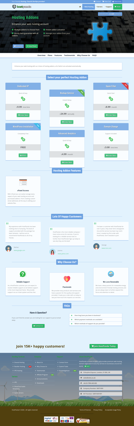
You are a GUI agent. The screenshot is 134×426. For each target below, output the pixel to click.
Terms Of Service (85, 410)
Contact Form (63, 362)
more (87, 366)
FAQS (94, 55)
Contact (97, 1)
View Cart (106, 1)
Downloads (39, 383)
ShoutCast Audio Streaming (19, 387)
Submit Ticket (63, 366)
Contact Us (38, 326)
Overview (41, 55)
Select (5, 155)
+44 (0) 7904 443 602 (89, 383)
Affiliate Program (41, 375)
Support (109, 7)
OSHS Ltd (97, 361)
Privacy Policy (97, 410)
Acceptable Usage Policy (113, 410)
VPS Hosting (17, 371)
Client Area (116, 1)
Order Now (67, 142)
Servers (99, 7)
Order (118, 7)
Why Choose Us (83, 55)
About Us (39, 362)
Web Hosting (89, 7)
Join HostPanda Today (104, 346)
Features (18, 46)
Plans (50, 55)
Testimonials (69, 55)
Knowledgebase (63, 371)
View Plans (31, 46)
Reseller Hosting (19, 366)
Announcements (41, 379)
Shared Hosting (18, 362)
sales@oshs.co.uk (88, 378)
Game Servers (18, 393)
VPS (15, 382)
